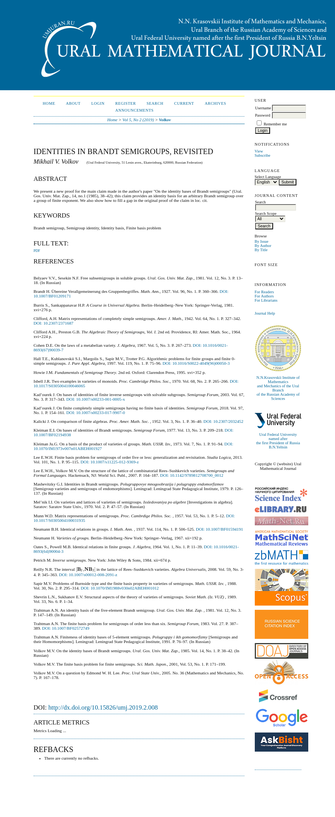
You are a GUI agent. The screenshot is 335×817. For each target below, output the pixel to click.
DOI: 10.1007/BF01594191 (219, 529)
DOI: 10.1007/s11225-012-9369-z (110, 462)
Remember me (275, 124)
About (73, 103)
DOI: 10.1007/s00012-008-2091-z (88, 574)
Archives (215, 103)
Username (263, 108)
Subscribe (262, 155)
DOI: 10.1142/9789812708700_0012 (191, 475)
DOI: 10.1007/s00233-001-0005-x (95, 399)
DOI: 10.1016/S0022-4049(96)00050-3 (196, 363)
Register (125, 103)
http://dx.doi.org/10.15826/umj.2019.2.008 (103, 707)
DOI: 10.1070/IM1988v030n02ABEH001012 (120, 588)
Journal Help (265, 313)
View (259, 151)
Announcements (134, 110)
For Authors (264, 296)
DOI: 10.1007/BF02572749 (65, 628)
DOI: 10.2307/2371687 (53, 323)
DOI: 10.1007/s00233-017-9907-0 (95, 412)
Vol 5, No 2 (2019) (138, 119)
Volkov (165, 119)
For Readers (264, 292)
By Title (261, 250)
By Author (263, 246)
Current (184, 103)
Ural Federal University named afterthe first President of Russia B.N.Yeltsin (278, 440)
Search (155, 103)
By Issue (262, 241)
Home (49, 103)
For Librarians (266, 300)
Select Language (268, 177)
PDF (37, 251)
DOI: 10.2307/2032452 (223, 421)
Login (98, 103)
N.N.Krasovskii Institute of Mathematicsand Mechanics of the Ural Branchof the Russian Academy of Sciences (277, 388)
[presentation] (85, 569)
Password (262, 115)
